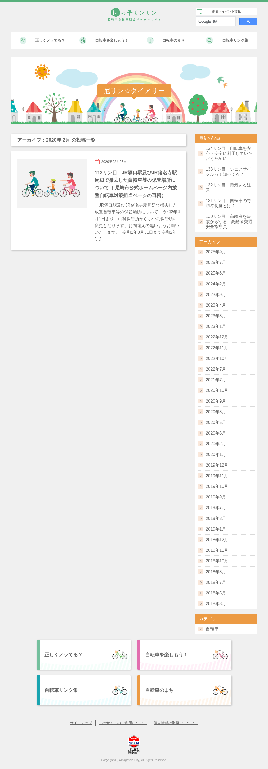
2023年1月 (216, 326)
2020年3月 (216, 433)
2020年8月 (216, 412)
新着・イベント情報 (226, 11)
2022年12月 (217, 337)
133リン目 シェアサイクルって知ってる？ (228, 171)
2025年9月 (216, 252)
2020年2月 (216, 443)
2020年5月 (216, 422)
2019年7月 (216, 507)
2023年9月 (216, 294)
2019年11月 (217, 475)
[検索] (215, 21)
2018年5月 (216, 593)
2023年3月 (216, 316)
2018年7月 (216, 582)
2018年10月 (217, 561)
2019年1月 (216, 529)
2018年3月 (216, 603)
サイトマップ (81, 723)
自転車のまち (173, 40)
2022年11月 (217, 348)
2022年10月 (217, 358)
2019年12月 (217, 465)
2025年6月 (216, 273)
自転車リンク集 (235, 40)
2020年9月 (216, 401)
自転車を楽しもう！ (111, 40)
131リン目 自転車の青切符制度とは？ (228, 203)
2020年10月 (217, 390)
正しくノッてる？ (50, 40)
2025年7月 (216, 262)
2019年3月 (216, 518)
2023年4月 (216, 305)
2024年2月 (216, 284)
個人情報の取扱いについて (176, 723)
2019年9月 (216, 497)
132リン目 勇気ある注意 (228, 187)
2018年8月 (216, 572)
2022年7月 (216, 369)
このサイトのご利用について (123, 723)
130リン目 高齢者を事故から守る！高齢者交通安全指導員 (229, 221)
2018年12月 (217, 539)
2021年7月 (216, 379)
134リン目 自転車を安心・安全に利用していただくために (229, 153)
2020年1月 (216, 454)
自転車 (212, 629)
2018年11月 (217, 550)
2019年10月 (217, 486)
